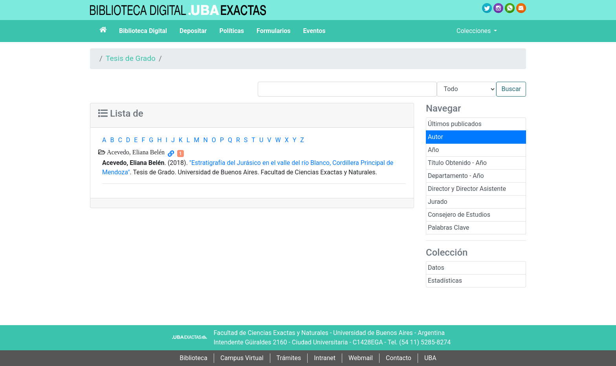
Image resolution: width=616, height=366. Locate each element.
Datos (436, 267)
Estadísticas (445, 280)
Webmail (360, 358)
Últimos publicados (455, 124)
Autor (435, 137)
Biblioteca (193, 358)
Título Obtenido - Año (457, 163)
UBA (430, 358)
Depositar (193, 31)
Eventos (314, 31)
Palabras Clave (448, 227)
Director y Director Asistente (467, 188)
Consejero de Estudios (459, 214)
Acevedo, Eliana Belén (135, 152)
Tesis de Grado (131, 58)
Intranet (325, 358)
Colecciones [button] (474, 31)
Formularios (273, 31)
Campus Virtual (242, 358)
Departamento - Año (456, 175)
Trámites (289, 358)
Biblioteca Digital (143, 31)
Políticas (231, 31)
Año (433, 150)
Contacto (398, 358)
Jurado (437, 201)
